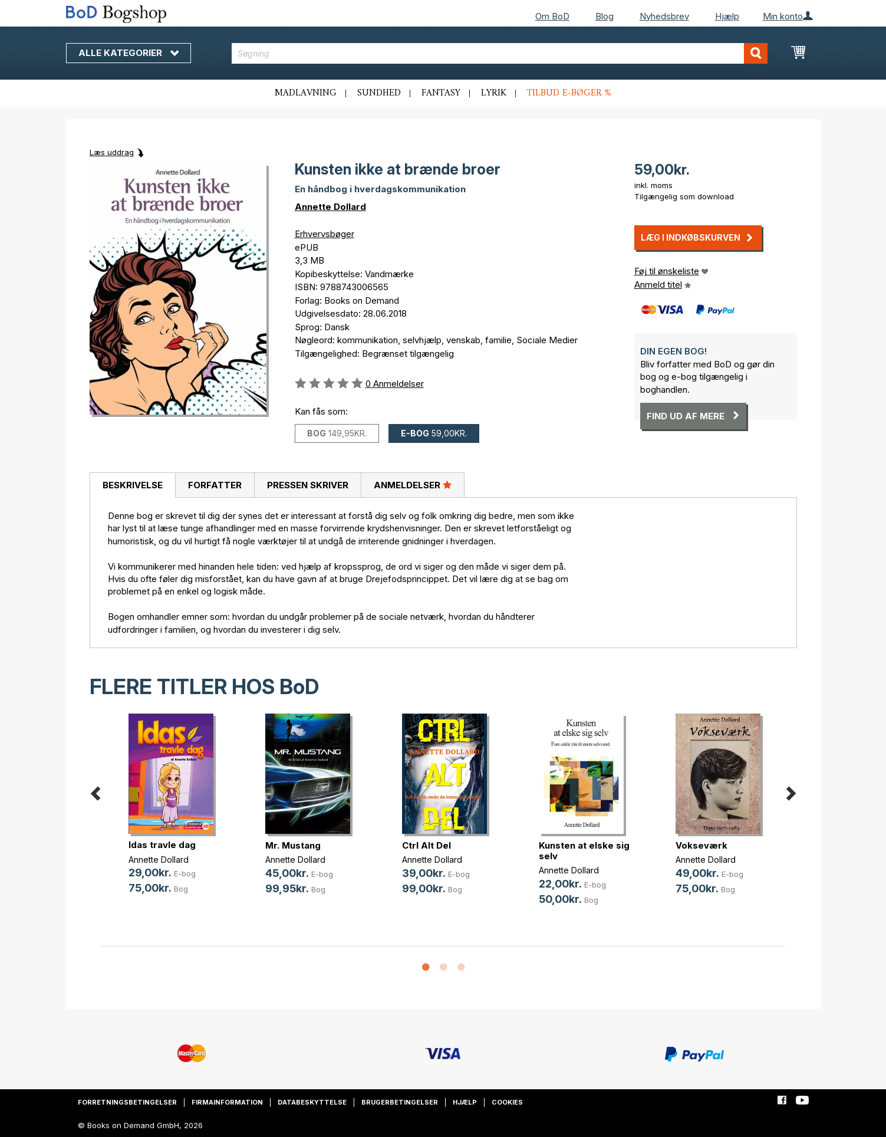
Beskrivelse (133, 485)
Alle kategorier (128, 52)
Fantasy (440, 93)
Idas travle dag (162, 844)
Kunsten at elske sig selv (584, 851)
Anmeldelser (413, 484)
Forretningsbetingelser (127, 1102)
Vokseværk (701, 845)
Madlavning (306, 93)
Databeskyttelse (312, 1102)
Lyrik (493, 93)
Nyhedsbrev (664, 16)
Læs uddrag (112, 152)
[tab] (132, 485)
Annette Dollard (330, 206)
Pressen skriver (307, 485)
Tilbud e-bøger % (569, 93)
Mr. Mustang (293, 845)
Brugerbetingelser (399, 1102)
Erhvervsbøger (324, 233)
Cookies (507, 1102)
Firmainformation (227, 1102)
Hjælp (727, 16)
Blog (604, 16)
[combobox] (500, 53)
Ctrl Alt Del (426, 845)
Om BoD (552, 16)
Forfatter (215, 485)
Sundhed (379, 93)
